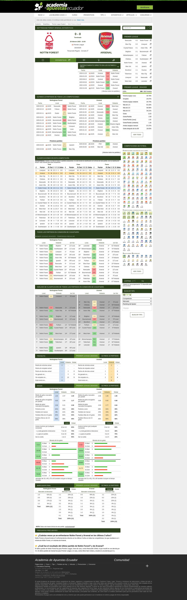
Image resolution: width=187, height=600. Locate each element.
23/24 (92, 76)
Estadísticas (117, 15)
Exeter (57, 113)
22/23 (92, 82)
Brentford (42, 197)
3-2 (64, 123)
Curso (74, 15)
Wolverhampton (57, 132)
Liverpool (72, 126)
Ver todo (137, 135)
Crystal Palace (42, 203)
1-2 (108, 76)
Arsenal (106, 52)
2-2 (64, 112)
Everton (57, 135)
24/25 (92, 73)
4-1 (137, 48)
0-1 (108, 106)
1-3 (51, 263)
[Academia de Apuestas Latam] (138, 566)
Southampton (72, 123)
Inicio (41, 15)
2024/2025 (77, 48)
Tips (103, 15)
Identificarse (144, 7)
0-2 (64, 135)
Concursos (146, 15)
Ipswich (71, 145)
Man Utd (115, 134)
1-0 (108, 82)
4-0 (137, 59)
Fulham (57, 109)
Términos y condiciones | (43, 576)
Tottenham (115, 130)
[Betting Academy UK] (143, 566)
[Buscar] (149, 27)
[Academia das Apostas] (120, 566)
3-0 (108, 73)
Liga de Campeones (116, 585)
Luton (72, 129)
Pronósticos (89, 15)
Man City (72, 149)
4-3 (64, 106)
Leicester (100, 109)
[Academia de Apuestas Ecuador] (116, 566)
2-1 (108, 79)
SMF (46, 570)
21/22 (92, 88)
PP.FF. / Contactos (71, 574)
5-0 (108, 85)
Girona (100, 118)
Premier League (78, 45)
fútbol (97, 581)
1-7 (108, 144)
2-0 (64, 129)
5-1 (108, 115)
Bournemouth (57, 120)
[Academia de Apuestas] (134, 566)
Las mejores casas (58, 15)
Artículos (131, 15)
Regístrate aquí (58, 568)
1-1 (64, 126)
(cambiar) (127, 285)
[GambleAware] (40, 598)
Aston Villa (115, 127)
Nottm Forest (49, 52)
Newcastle (57, 106)
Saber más (80, 20)
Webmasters (66, 572)
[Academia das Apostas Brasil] (125, 566)
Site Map (38, 570)
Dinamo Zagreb (115, 124)
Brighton (72, 117)
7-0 (64, 117)
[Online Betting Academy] (129, 566)
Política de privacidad (58, 576)
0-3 (64, 132)
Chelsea (42, 179)
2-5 (94, 263)
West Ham (115, 106)
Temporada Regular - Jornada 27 (77, 51)
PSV (100, 144)
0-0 (137, 63)
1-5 (94, 258)
